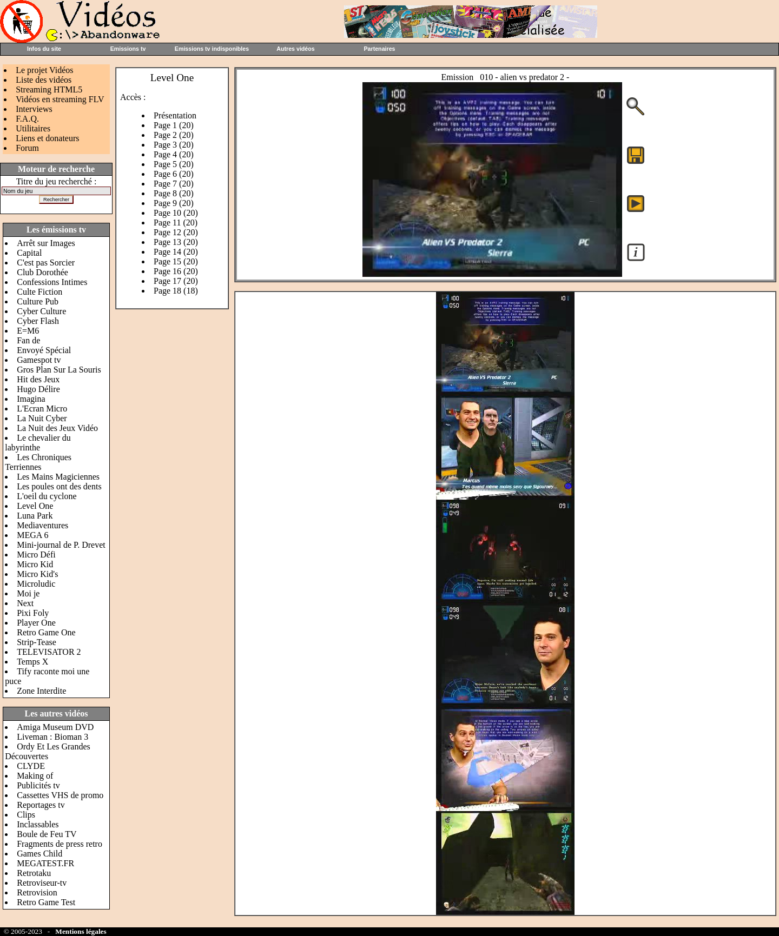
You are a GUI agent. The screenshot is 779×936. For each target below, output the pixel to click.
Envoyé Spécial (44, 350)
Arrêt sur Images (46, 243)
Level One (35, 505)
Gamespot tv (39, 359)
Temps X (32, 661)
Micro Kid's (37, 574)
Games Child (39, 853)
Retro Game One (46, 632)
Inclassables (37, 824)
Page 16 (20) (176, 271)
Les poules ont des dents (59, 486)
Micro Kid (35, 564)
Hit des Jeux (38, 379)
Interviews (34, 109)
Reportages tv (40, 804)
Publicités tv (38, 785)
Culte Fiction (39, 291)
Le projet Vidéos (44, 70)
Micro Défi (36, 554)
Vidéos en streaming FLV (60, 99)
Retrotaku (34, 873)
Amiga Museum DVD (55, 727)
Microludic (36, 583)
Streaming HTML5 (49, 89)
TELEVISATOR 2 (49, 651)
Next (25, 603)
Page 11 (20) (175, 222)
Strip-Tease (36, 642)
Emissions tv (128, 48)
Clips (26, 814)
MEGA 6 (32, 535)
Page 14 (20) (176, 251)
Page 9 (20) (174, 203)
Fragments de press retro (59, 843)
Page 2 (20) (174, 135)
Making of (35, 775)
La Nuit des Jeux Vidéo (57, 428)
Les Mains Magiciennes (58, 476)
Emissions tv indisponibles (212, 48)
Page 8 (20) (174, 193)
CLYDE (31, 766)
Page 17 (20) (176, 281)
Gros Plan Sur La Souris (59, 369)
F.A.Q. (27, 118)
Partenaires (379, 48)
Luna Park (34, 515)
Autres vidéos (295, 48)
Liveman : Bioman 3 (52, 736)
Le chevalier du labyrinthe (38, 442)
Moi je (28, 593)
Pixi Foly (33, 613)
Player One (36, 622)
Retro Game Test (46, 902)
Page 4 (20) (174, 154)
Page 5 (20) (174, 164)
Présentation (175, 115)
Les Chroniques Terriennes (38, 462)
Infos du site (44, 48)
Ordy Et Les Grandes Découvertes (47, 751)
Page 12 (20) (176, 232)
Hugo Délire (38, 389)
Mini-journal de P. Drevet (61, 544)
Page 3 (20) (174, 144)
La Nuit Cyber (42, 418)
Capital (29, 252)
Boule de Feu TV (46, 834)
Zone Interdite (41, 690)
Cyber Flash (38, 321)
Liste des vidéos (43, 79)
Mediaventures (42, 525)
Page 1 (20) (174, 125)
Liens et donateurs (47, 138)
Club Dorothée (42, 272)
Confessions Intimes (52, 282)
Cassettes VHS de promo (60, 795)
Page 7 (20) (174, 183)
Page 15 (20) (176, 261)
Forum (27, 147)
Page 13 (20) (176, 242)
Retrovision (37, 892)
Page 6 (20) (174, 173)
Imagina (31, 398)
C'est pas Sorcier (46, 262)
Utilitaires (33, 128)
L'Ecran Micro (42, 408)
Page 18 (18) (176, 290)
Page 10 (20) (176, 212)
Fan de (28, 340)
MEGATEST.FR (45, 863)
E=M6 (28, 330)
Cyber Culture (41, 311)
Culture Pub (37, 301)
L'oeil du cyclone (46, 496)
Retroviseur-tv (42, 882)
